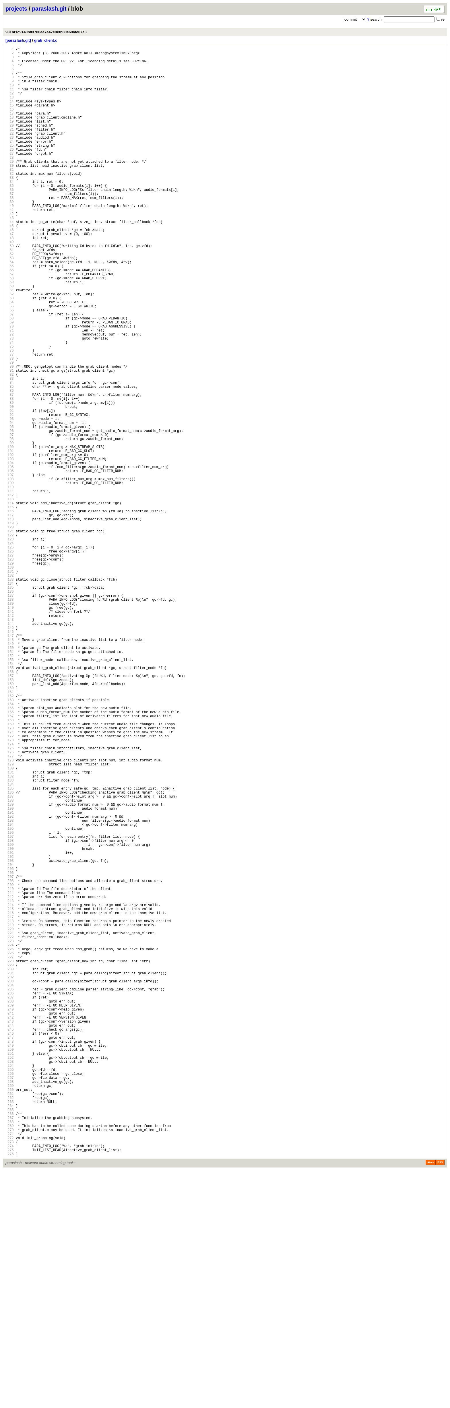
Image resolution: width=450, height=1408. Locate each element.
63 (9, 352)
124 (9, 649)
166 (9, 854)
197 (9, 1006)
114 (9, 601)
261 (9, 1318)
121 (9, 635)
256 (9, 1293)
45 (9, 264)
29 (9, 186)
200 (9, 1020)
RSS (440, 1400)
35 (9, 215)
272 (9, 1372)
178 (9, 913)
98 (9, 523)
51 (9, 293)
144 (9, 747)
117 (9, 615)
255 (9, 1289)
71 (9, 391)
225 (9, 1142)
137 (9, 713)
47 (9, 274)
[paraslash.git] (18, 40)
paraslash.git (49, 8)
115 (9, 606)
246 (9, 1245)
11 (9, 98)
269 (9, 1357)
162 (9, 835)
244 (9, 1235)
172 (9, 884)
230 (9, 1167)
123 (9, 645)
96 (9, 513)
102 (9, 542)
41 (9, 245)
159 (9, 820)
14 (9, 113)
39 (9, 235)
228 (9, 1157)
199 (9, 1015)
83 (9, 449)
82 (9, 445)
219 (9, 1113)
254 (9, 1284)
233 (9, 1181)
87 (9, 469)
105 (9, 557)
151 (9, 781)
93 (9, 498)
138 (9, 718)
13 (9, 108)
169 (9, 869)
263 (9, 1328)
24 (9, 162)
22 (9, 152)
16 (9, 123)
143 (9, 742)
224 (9, 1137)
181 (9, 928)
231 (9, 1172)
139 (9, 723)
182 (9, 932)
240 (9, 1215)
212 (9, 1079)
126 (9, 659)
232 (9, 1176)
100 (9, 532)
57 (9, 323)
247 (9, 1250)
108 (9, 571)
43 (9, 254)
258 (9, 1303)
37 (9, 225)
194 (9, 991)
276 (9, 1391)
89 (9, 479)
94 (9, 503)
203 (9, 1035)
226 (9, 1147)
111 (9, 586)
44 (9, 259)
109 (9, 576)
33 (9, 205)
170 (9, 874)
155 (9, 801)
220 (9, 1118)
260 (9, 1313)
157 (9, 810)
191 (9, 976)
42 (9, 249)
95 (9, 508)
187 (9, 957)
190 (9, 971)
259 (9, 1308)
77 (9, 420)
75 (9, 410)
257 (9, 1298)
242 (9, 1225)
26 (9, 171)
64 (9, 357)
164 (9, 845)
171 (9, 879)
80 (9, 435)
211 (9, 1074)
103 (9, 547)
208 (9, 1059)
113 (9, 596)
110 (9, 581)
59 (9, 332)
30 (9, 191)
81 (9, 440)
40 (9, 240)
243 (9, 1230)
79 (9, 430)
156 (9, 806)
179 (9, 918)
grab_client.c (45, 40)
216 (9, 1098)
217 (9, 1103)
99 (9, 527)
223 (9, 1132)
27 (9, 176)
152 (9, 786)
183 (9, 937)
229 (9, 1162)
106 (9, 562)
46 (9, 269)
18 (9, 132)
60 (9, 337)
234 (9, 1186)
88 (9, 474)
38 (9, 230)
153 (9, 791)
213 (9, 1084)
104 (9, 552)
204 (9, 1040)
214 (9, 1089)
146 (9, 757)
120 (9, 630)
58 (9, 327)
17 (9, 127)
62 (9, 347)
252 (9, 1274)
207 (9, 1054)
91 (9, 488)
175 (9, 898)
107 (9, 567)
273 (9, 1376)
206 (9, 1050)
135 (9, 703)
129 (9, 674)
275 (9, 1386)
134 (9, 698)
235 (9, 1191)
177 (9, 908)
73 (9, 401)
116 (9, 610)
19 (9, 137)
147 (9, 762)
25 (9, 166)
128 (9, 669)
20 (9, 142)
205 (9, 1045)
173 (9, 889)
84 (9, 454)
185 (9, 947)
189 (9, 967)
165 (9, 849)
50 (9, 288)
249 (9, 1259)
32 (9, 201)
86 (9, 464)
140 (9, 728)
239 (9, 1211)
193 (9, 986)
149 (9, 771)
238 (9, 1206)
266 (9, 1342)
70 (9, 386)
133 (9, 693)
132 (9, 688)
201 (9, 1025)
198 (9, 1011)
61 (9, 342)
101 (9, 537)
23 (9, 157)
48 (9, 279)
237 (9, 1201)
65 (9, 362)
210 (9, 1069)
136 (9, 708)
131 (9, 684)
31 (9, 196)
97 (9, 518)
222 (9, 1128)
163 (9, 840)
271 (9, 1367)
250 (9, 1264)
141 (9, 732)
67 (9, 371)
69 (9, 381)
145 (9, 752)
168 (9, 864)
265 (9, 1337)
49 (9, 284)
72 (9, 396)
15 (9, 118)
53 (9, 303)
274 (9, 1381)
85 (9, 459)
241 (9, 1220)
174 (9, 893)
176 (9, 903)
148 (9, 767)
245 (9, 1240)
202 (9, 1030)
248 (9, 1254)
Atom (430, 1400)
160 (9, 825)
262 (9, 1323)
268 (9, 1352)
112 (9, 591)
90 (9, 484)
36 (9, 220)
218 (9, 1108)
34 (9, 210)
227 (9, 1152)
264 (9, 1333)
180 (9, 923)
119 (9, 625)
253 (9, 1279)
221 (9, 1123)
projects (16, 8)
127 (9, 664)
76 (9, 415)
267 (9, 1347)
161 (9, 830)
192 (9, 981)
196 (9, 1001)
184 (9, 942)
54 (9, 308)
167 (9, 859)
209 (9, 1064)
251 (9, 1269)
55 (9, 313)
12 (9, 103)
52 (9, 298)
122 (9, 640)
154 (9, 796)
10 (9, 93)
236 (9, 1196)
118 (9, 620)
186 (9, 952)
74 (9, 406)
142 (9, 737)
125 (9, 654)
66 (9, 366)
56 (9, 318)
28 (9, 181)
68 (9, 376)
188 (9, 962)
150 (9, 776)
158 (9, 815)
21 (9, 147)
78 (9, 425)
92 (9, 493)
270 (9, 1362)
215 (9, 1093)
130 (9, 679)
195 (9, 996)
